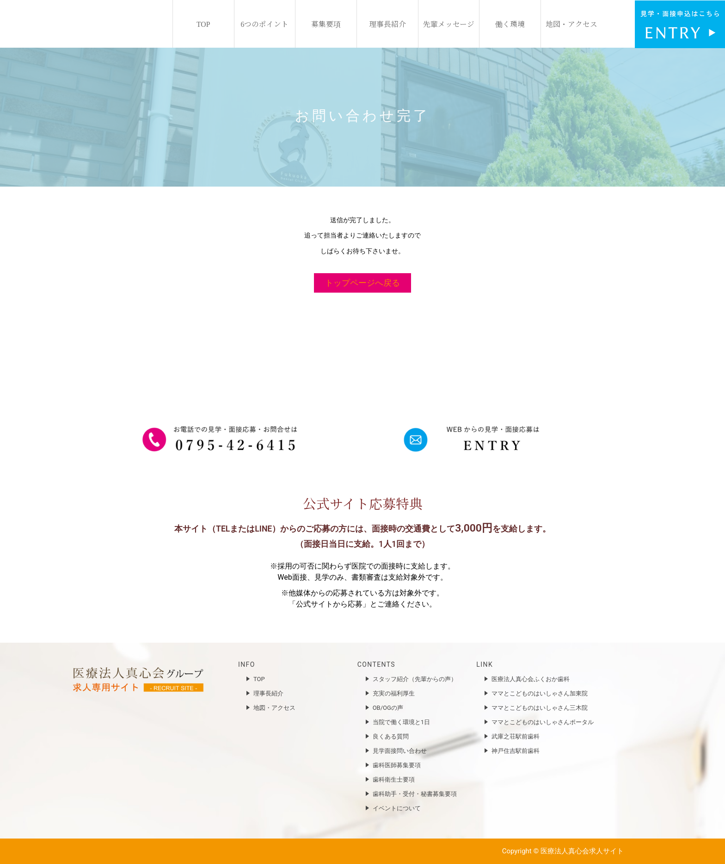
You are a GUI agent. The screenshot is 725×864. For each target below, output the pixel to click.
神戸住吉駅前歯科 (516, 750)
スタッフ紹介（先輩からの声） (415, 679)
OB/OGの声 (388, 707)
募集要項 (326, 24)
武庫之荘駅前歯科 (516, 736)
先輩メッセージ (448, 24)
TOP (203, 24)
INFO (246, 664)
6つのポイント (265, 24)
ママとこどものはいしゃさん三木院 (540, 707)
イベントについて (397, 808)
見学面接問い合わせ (400, 750)
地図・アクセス (571, 24)
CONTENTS (376, 664)
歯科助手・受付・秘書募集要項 (415, 793)
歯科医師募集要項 (397, 765)
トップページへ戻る (362, 283)
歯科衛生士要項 (394, 779)
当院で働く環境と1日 (401, 722)
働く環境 (510, 24)
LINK (484, 664)
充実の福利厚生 (394, 693)
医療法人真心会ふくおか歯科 (531, 679)
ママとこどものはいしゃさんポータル (543, 722)
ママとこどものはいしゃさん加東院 (540, 693)
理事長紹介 (387, 24)
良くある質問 (391, 736)
